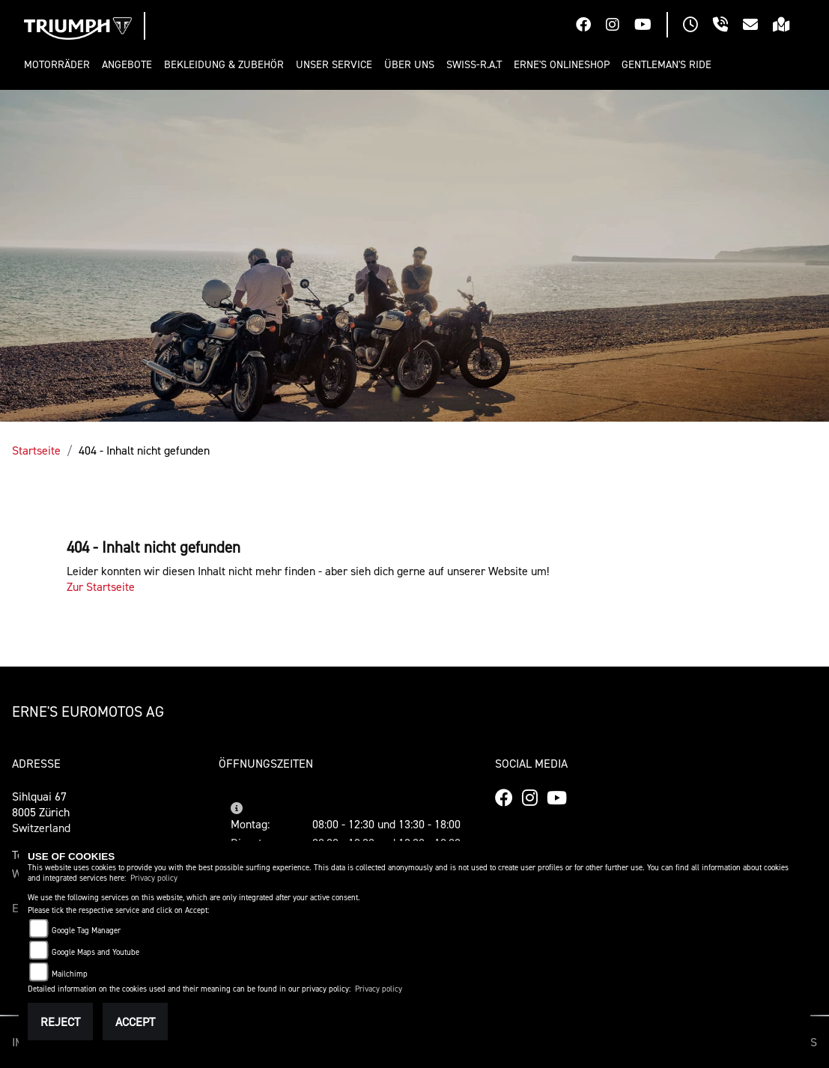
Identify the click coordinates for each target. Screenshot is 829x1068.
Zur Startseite (101, 586)
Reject (60, 1021)
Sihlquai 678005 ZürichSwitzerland (41, 812)
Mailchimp (70, 974)
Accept (135, 1021)
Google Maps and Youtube (95, 952)
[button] (60, 65)
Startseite (36, 450)
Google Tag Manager (86, 930)
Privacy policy (153, 878)
